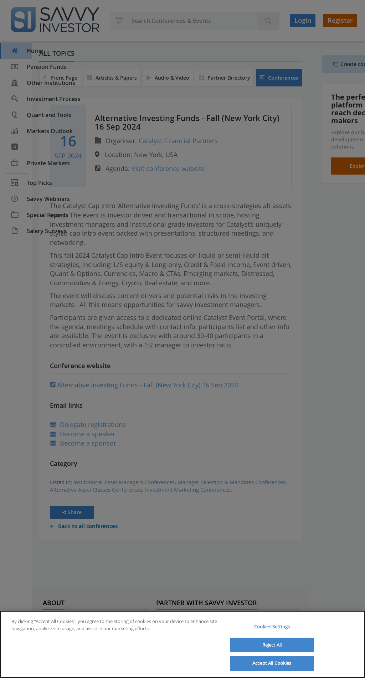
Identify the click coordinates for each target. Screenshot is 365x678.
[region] (182, 644)
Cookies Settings (272, 626)
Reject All (272, 645)
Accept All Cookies (271, 663)
